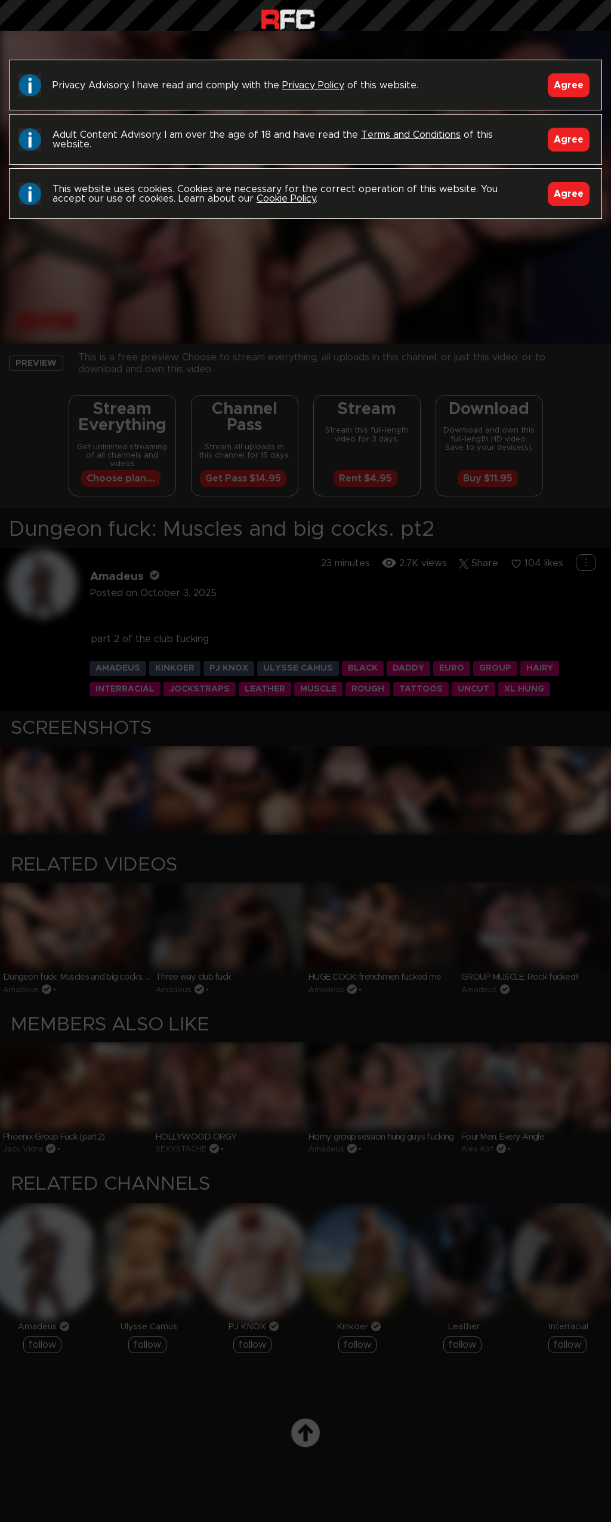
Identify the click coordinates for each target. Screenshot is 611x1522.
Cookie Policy (286, 198)
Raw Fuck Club (288, 18)
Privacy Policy (313, 85)
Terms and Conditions (411, 135)
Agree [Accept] (569, 85)
